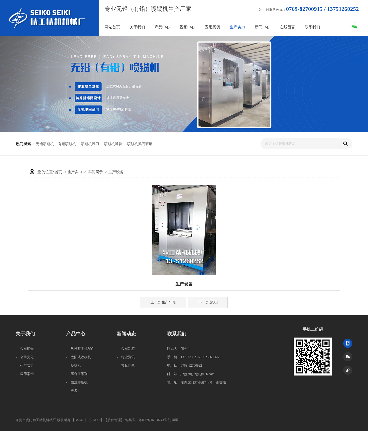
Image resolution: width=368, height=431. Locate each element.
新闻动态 (126, 333)
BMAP (79, 420)
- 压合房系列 (77, 374)
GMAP (96, 420)
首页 (58, 172)
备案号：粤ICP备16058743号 (146, 420)
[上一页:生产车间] (163, 302)
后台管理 (114, 420)
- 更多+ (72, 391)
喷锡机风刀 (90, 144)
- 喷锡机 (73, 365)
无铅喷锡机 (45, 144)
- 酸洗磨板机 (77, 382)
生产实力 (237, 27)
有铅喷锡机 (67, 144)
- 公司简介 (25, 349)
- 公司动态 (126, 349)
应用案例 (212, 27)
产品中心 (162, 27)
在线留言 (287, 27)
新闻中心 (262, 27)
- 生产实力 (25, 365)
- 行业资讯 (126, 357)
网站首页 (112, 27)
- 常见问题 (126, 365)
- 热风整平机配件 (80, 349)
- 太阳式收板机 (78, 357)
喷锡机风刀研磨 (139, 144)
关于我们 (137, 27)
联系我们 (312, 27)
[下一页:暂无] (208, 302)
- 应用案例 (25, 374)
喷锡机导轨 (113, 144)
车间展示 (95, 172)
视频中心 (187, 27)
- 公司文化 (25, 357)
